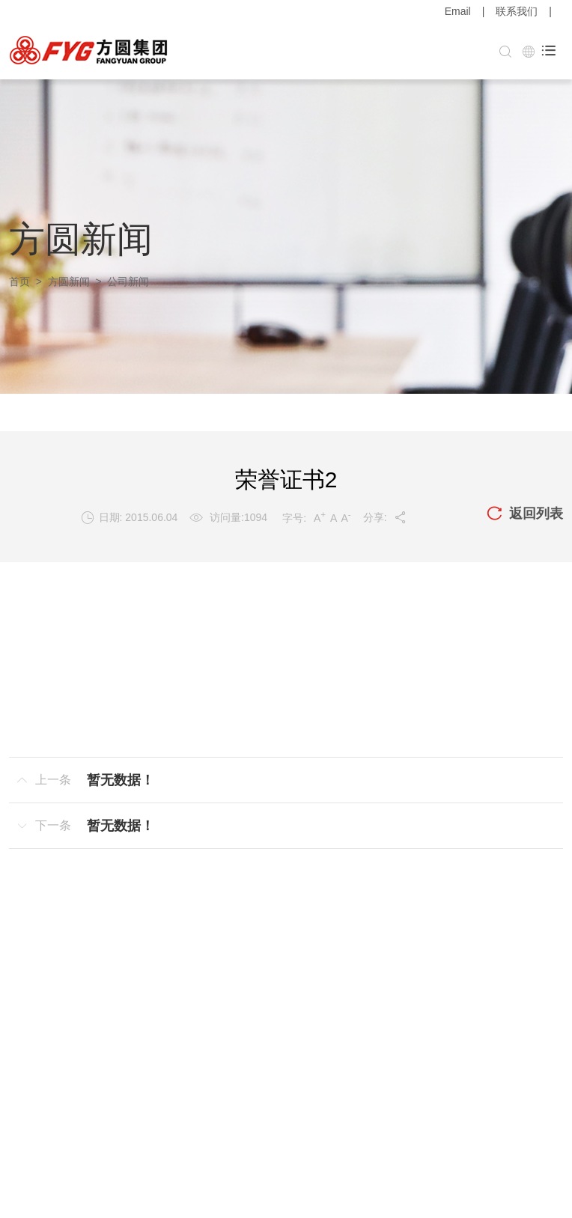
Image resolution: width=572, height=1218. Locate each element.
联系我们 (517, 11)
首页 (19, 281)
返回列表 (525, 514)
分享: (385, 517)
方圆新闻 (69, 281)
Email (458, 11)
